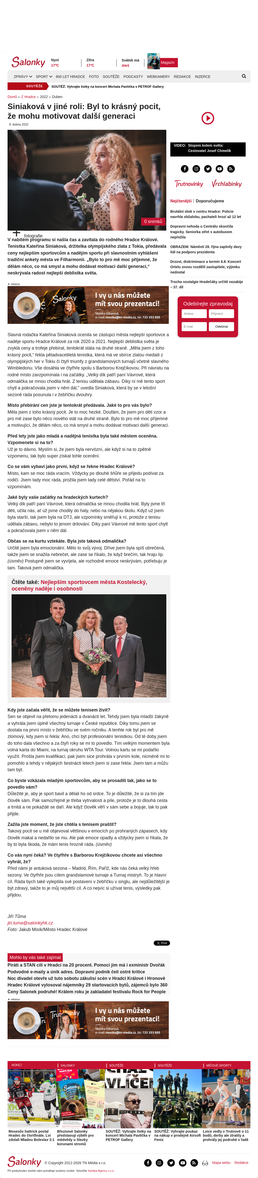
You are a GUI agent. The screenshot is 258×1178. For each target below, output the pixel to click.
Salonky (68, 1065)
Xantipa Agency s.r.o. (101, 1170)
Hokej (17, 1065)
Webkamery (158, 77)
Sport (42, 77)
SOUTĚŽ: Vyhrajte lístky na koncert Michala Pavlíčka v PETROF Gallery (107, 86)
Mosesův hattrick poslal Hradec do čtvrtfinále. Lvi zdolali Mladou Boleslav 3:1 (31, 1135)
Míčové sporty (219, 1065)
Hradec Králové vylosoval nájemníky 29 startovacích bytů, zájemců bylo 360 (88, 984)
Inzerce (202, 77)
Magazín (168, 62)
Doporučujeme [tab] (210, 201)
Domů (12, 97)
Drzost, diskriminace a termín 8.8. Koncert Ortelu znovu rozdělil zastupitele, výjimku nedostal (205, 267)
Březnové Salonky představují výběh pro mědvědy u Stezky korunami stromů (75, 1137)
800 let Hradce (70, 77)
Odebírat (221, 326)
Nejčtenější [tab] (180, 201)
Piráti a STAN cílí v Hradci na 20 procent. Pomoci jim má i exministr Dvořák (86, 965)
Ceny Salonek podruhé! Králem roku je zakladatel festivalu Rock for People (87, 991)
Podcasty (133, 77)
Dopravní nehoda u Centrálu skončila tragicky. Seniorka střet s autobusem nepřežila (201, 231)
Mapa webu (221, 1163)
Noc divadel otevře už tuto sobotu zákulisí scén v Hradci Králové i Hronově (86, 978)
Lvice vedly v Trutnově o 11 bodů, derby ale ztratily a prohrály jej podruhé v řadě (226, 1135)
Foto (94, 77)
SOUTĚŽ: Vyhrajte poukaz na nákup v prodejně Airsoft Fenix (177, 1135)
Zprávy (21, 77)
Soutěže (111, 77)
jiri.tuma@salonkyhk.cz (30, 922)
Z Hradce (28, 97)
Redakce (182, 77)
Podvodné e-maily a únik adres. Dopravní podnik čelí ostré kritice (76, 971)
